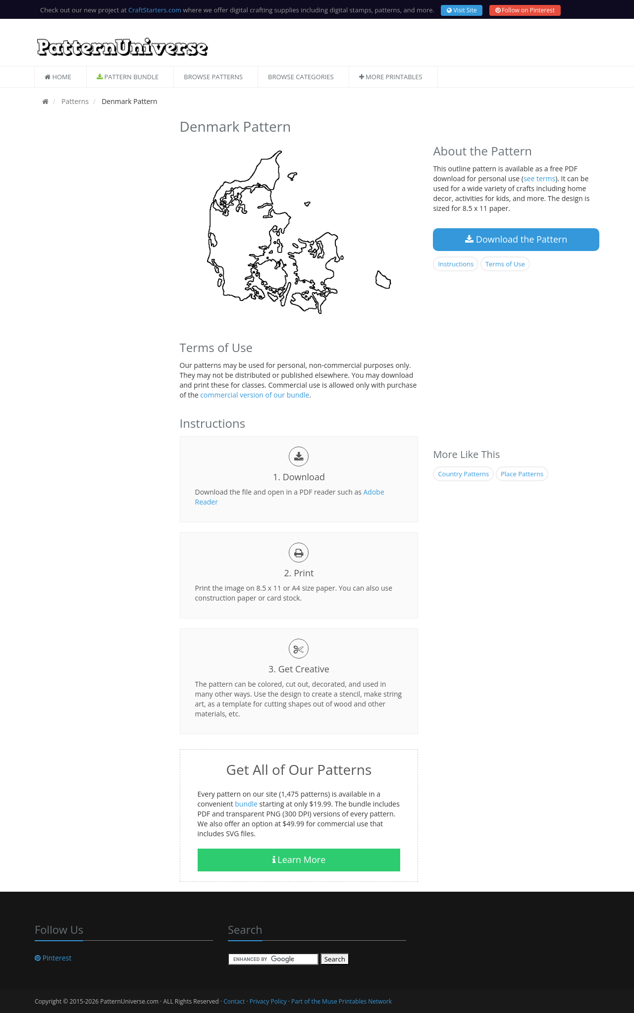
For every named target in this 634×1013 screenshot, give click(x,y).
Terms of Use (505, 263)
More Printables (391, 76)
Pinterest (53, 957)
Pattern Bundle (127, 76)
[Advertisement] (100, 263)
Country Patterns (463, 473)
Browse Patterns (213, 76)
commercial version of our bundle (254, 395)
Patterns (74, 101)
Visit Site (461, 10)
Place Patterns (522, 473)
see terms (539, 178)
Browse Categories (301, 76)
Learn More (299, 859)
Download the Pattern (516, 239)
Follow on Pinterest (525, 10)
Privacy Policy (268, 1001)
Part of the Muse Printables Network (341, 1001)
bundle (246, 804)
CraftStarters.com (154, 9)
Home (58, 76)
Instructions (456, 263)
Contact (234, 1001)
